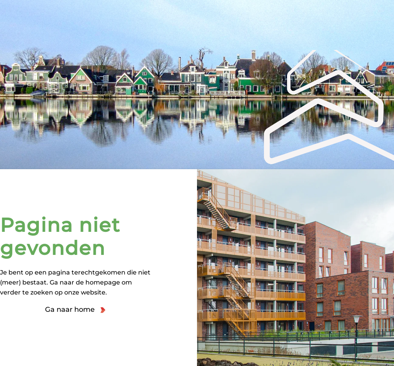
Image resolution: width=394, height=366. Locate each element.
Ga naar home (70, 309)
